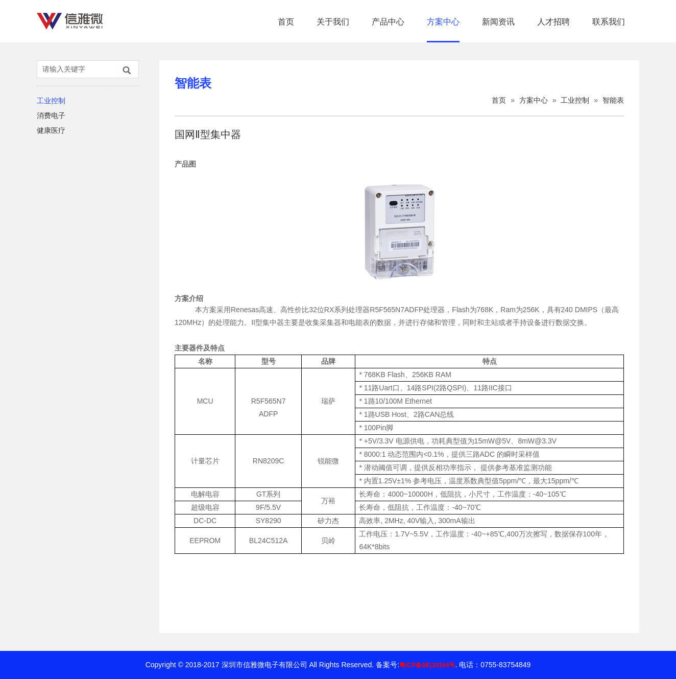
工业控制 (51, 101)
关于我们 (333, 21)
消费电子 (51, 115)
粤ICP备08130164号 (427, 665)
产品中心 (388, 21)
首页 (286, 21)
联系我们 (608, 21)
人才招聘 (553, 21)
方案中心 (443, 21)
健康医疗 (51, 130)
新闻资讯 (498, 21)
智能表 (613, 100)
